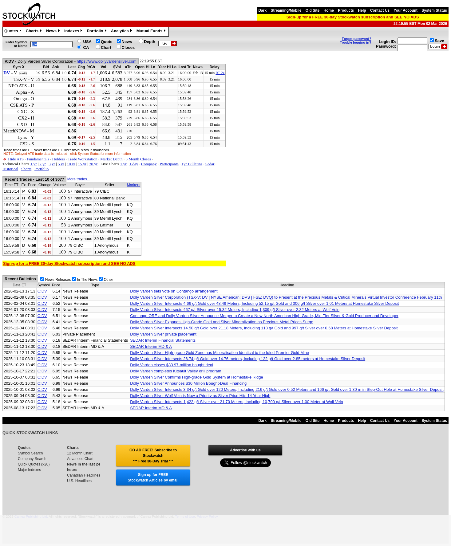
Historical (10, 169)
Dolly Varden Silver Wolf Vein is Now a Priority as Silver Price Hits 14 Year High (200, 395)
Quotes (13, 31)
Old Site (312, 10)
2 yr (42, 164)
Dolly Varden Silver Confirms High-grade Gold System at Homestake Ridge (196, 377)
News (53, 31)
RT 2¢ (220, 73)
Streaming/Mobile (286, 10)
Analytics (122, 31)
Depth (149, 41)
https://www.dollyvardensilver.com (106, 61)
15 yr (82, 164)
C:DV (42, 291)
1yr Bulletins (192, 164)
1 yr (33, 164)
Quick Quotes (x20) (33, 464)
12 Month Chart (80, 453)
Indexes (74, 31)
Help (362, 10)
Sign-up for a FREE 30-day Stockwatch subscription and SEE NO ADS (353, 17)
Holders (58, 159)
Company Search (32, 459)
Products (346, 10)
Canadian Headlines (83, 475)
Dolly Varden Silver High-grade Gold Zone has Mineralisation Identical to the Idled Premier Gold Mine (219, 352)
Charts (34, 31)
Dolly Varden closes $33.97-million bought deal (171, 365)
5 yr (61, 164)
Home (329, 10)
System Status (434, 10)
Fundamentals (38, 159)
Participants (169, 164)
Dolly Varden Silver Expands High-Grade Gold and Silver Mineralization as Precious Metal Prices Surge (221, 322)
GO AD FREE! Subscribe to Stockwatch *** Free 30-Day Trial (153, 455)
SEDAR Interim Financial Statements (163, 340)
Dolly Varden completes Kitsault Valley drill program (175, 371)
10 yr (71, 164)
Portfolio (97, 31)
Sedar (210, 164)
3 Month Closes (138, 159)
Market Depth (111, 159)
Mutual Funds (151, 31)
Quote (107, 41)
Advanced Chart (80, 459)
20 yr (93, 164)
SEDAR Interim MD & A (151, 346)
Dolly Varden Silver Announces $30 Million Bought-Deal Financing (188, 383)
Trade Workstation (82, 159)
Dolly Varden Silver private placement (163, 334)
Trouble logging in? (355, 42)
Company (149, 164)
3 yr (52, 164)
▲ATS (23, 73)
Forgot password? (356, 39)
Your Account (405, 10)
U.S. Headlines (79, 481)
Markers (133, 185)
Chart (106, 47)
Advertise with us (245, 450)
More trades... (78, 179)
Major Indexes (29, 470)
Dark (262, 10)
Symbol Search (30, 453)
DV (6, 72)
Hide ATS (16, 159)
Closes (128, 47)
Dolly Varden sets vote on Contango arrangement (173, 291)
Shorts (26, 169)
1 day (133, 164)
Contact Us (380, 10)
